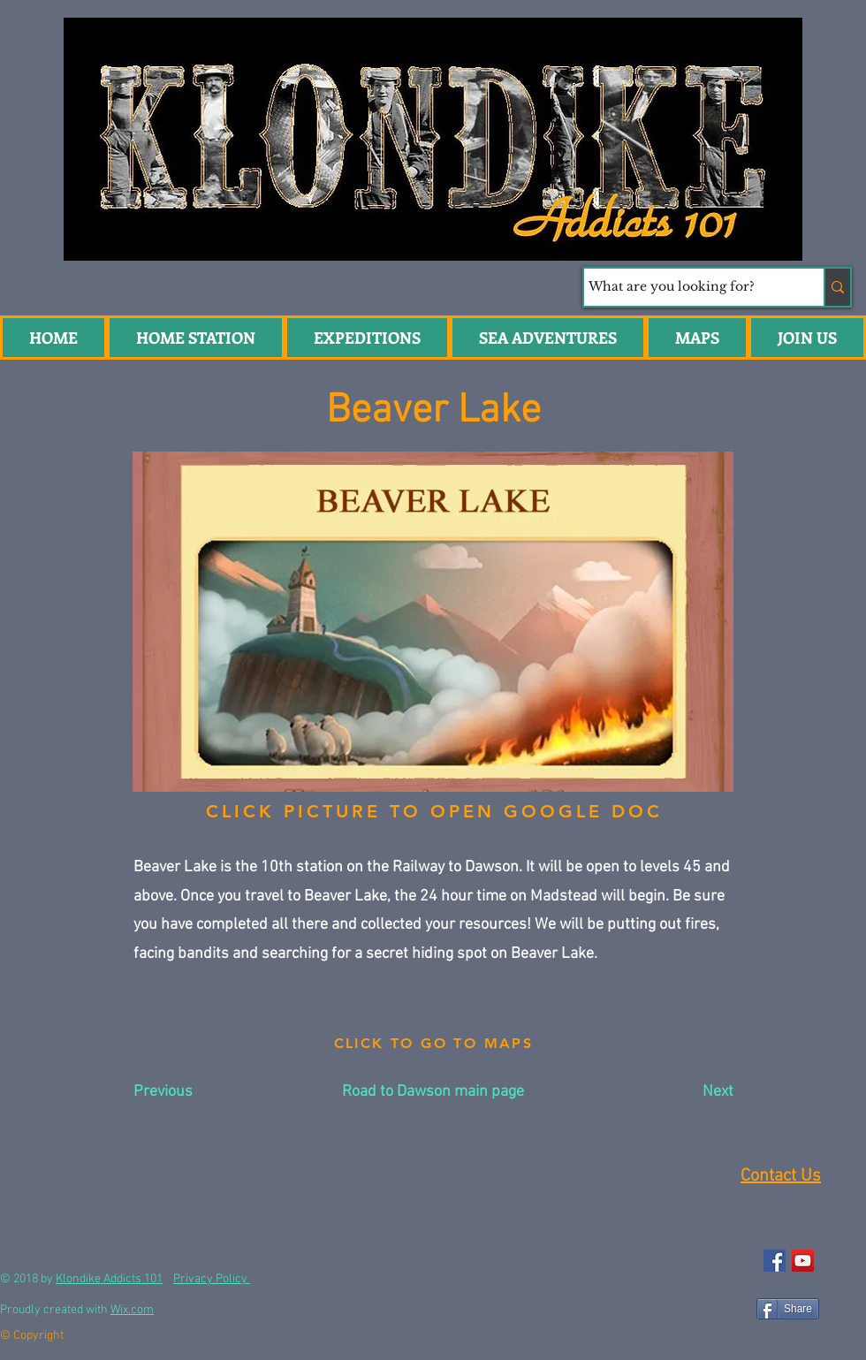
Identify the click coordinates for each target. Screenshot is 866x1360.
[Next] (689, 1092)
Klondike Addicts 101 (109, 1279)
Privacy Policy (211, 1279)
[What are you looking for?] (687, 287)
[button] (548, 337)
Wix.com (132, 1310)
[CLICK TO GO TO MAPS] (433, 1043)
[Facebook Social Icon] (774, 1261)
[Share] (787, 1308)
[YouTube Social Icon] (803, 1261)
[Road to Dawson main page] (433, 1092)
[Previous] (191, 1092)
